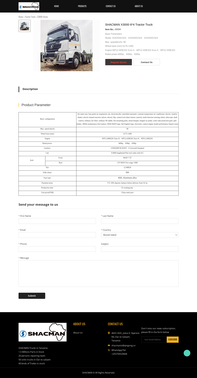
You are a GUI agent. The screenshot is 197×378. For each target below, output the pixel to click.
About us (139, 6)
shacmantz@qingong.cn (124, 345)
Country (106, 229)
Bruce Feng (187, 353)
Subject (105, 243)
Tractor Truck (30, 16)
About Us (78, 332)
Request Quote (118, 62)
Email (22, 229)
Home (56, 6)
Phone (23, 243)
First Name (25, 215)
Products (82, 6)
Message (24, 257)
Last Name (107, 215)
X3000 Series (42, 16)
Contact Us (111, 6)
